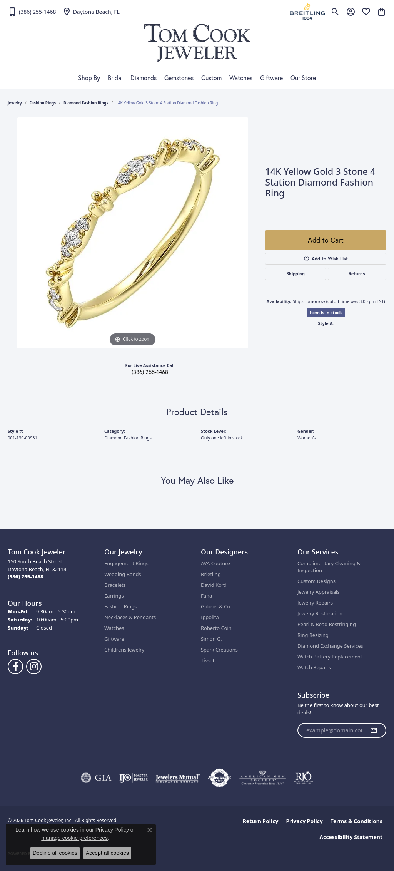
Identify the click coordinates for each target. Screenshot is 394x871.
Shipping (295, 273)
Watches (240, 78)
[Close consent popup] (149, 830)
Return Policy (261, 821)
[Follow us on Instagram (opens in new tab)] (34, 666)
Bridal (115, 78)
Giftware (271, 78)
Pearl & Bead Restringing (326, 624)
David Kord (214, 584)
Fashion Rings (43, 103)
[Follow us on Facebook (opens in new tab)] (15, 666)
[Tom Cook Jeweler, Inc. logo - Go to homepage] (197, 42)
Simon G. (211, 638)
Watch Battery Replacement (329, 656)
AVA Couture (215, 563)
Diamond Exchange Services (330, 645)
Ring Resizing (313, 634)
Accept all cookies (107, 853)
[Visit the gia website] (96, 777)
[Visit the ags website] (262, 777)
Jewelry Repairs (315, 602)
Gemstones (179, 78)
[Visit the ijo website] (133, 777)
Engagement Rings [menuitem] (126, 563)
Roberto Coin (216, 628)
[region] (132, 232)
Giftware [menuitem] (114, 638)
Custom (211, 78)
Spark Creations (219, 649)
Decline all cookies (55, 853)
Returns (357, 273)
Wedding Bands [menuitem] (122, 574)
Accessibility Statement (350, 837)
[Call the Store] (25, 576)
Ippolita (210, 617)
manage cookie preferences (74, 838)
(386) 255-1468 (150, 371)
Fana (206, 595)
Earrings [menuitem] (114, 595)
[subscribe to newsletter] (374, 730)
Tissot (207, 660)
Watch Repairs (314, 667)
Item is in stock (326, 312)
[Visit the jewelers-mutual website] (177, 777)
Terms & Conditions (356, 821)
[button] (335, 11)
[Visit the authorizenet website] (220, 777)
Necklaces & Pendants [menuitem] (130, 617)
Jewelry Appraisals (318, 591)
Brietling (211, 574)
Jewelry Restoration (319, 613)
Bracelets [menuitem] (115, 584)
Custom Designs (316, 581)
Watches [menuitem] (114, 628)
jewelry (15, 103)
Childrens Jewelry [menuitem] (124, 649)
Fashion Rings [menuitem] (120, 606)
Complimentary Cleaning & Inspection (329, 567)
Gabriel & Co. (216, 606)
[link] (32, 11)
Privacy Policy (304, 821)
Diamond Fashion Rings (85, 103)
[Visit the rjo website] (303, 777)
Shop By (89, 78)
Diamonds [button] (143, 78)
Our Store (303, 78)
